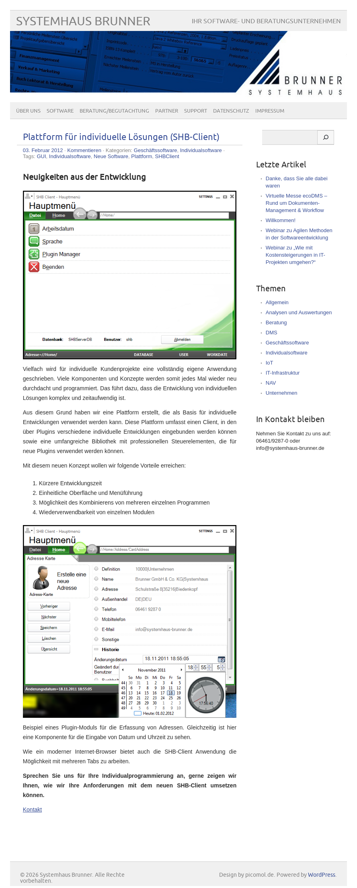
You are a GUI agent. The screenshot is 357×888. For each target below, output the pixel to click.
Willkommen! (280, 220)
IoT (269, 363)
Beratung (276, 322)
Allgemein (277, 302)
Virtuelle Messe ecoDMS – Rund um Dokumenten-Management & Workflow (296, 203)
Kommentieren (84, 150)
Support (195, 111)
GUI (41, 156)
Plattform (141, 156)
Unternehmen (282, 393)
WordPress (321, 875)
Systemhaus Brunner (83, 21)
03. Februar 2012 (43, 150)
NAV (271, 383)
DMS (271, 333)
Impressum (269, 111)
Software (60, 111)
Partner (166, 111)
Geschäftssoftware (155, 150)
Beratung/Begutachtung (114, 111)
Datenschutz (231, 111)
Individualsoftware (201, 150)
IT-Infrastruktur (283, 373)
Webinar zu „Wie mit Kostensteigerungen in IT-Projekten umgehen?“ (295, 255)
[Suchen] (325, 137)
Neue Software (111, 156)
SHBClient (167, 156)
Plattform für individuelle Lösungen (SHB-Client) (121, 137)
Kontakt (32, 809)
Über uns (28, 111)
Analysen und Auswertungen (299, 312)
